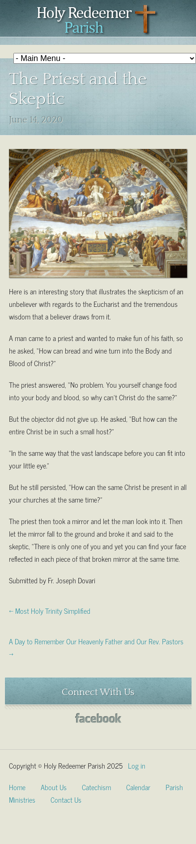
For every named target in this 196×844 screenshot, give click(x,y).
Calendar (138, 786)
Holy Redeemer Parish (98, 20)
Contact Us (66, 799)
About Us (54, 786)
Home (17, 786)
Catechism (96, 786)
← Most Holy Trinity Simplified (49, 610)
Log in (136, 765)
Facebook (98, 718)
